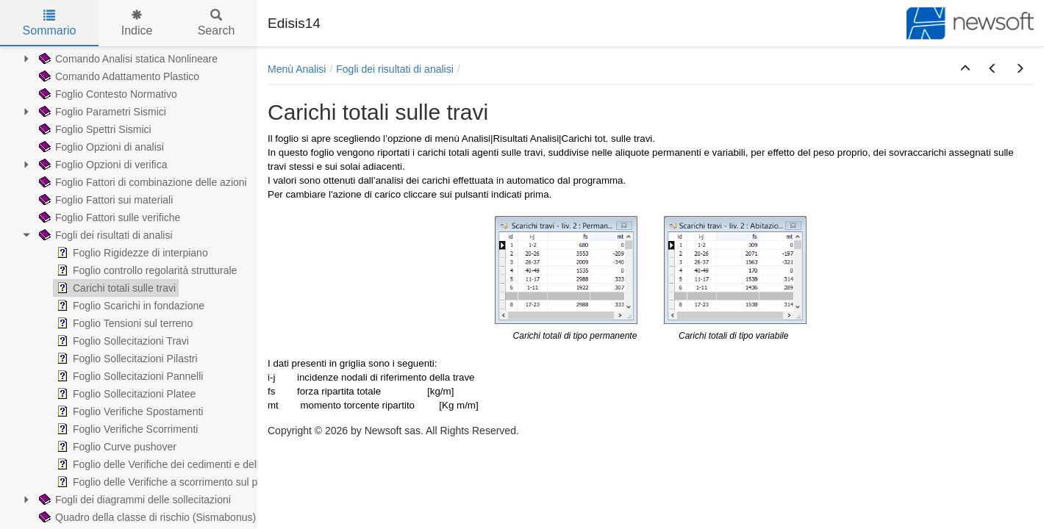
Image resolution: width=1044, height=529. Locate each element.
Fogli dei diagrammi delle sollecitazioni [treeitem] (133, 499)
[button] (965, 69)
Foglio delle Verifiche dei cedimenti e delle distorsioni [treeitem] (184, 464)
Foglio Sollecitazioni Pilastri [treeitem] (126, 358)
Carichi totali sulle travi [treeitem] (115, 288)
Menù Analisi (297, 69)
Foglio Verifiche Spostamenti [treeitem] (128, 411)
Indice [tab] (137, 23)
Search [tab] (216, 23)
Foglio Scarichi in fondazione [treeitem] (129, 305)
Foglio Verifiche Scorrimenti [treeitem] (126, 429)
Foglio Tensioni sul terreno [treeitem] (123, 323)
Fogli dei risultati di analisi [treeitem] (104, 235)
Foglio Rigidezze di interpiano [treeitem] (131, 253)
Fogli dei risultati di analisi (395, 69)
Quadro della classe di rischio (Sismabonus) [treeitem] (146, 517)
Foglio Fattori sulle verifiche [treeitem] (108, 217)
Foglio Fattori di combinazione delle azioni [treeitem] (141, 182)
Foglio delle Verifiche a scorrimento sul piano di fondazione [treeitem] (197, 482)
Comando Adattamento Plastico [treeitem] (117, 76)
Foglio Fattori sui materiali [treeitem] (104, 200)
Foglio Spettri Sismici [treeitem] (93, 129)
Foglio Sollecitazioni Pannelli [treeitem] (128, 376)
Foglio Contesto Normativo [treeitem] (106, 94)
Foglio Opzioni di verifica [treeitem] (102, 164)
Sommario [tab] (49, 23)
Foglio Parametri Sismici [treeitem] (101, 111)
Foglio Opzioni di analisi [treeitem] (100, 147)
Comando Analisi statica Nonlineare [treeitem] (127, 59)
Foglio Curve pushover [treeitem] (115, 447)
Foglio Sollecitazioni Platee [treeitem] (125, 394)
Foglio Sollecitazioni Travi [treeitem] (121, 341)
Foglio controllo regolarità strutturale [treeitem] (145, 270)
